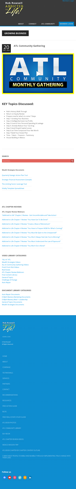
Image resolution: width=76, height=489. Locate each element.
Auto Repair (6, 282)
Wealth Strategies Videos (11, 262)
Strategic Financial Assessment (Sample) (17, 180)
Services (5, 378)
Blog (4, 411)
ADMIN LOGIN (6, 337)
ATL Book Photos (9, 423)
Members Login (66, 24)
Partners (6, 384)
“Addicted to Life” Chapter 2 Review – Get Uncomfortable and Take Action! (29, 215)
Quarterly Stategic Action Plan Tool (15, 175)
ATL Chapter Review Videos (13, 439)
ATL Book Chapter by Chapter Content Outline (21, 450)
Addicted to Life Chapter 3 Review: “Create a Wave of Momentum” (26, 224)
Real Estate (6, 270)
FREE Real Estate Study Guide (14, 417)
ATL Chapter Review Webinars (13, 272)
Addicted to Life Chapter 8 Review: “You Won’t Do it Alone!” (23, 246)
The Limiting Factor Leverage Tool (14, 184)
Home (4, 356)
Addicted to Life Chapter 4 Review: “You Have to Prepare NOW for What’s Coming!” (32, 228)
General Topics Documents (12, 302)
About (21, 24)
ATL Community (48, 24)
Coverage (6, 367)
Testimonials (7, 373)
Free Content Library (9, 275)
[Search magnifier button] (72, 160)
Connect (32, 24)
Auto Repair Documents (11, 294)
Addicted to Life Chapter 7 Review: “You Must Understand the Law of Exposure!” (31, 241)
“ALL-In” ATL (6, 259)
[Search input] (36, 161)
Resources (6, 400)
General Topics (7, 277)
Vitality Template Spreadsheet (13, 188)
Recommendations (10, 395)
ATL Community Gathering (29, 45)
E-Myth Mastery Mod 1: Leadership (15, 299)
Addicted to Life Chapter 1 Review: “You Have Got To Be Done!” (25, 220)
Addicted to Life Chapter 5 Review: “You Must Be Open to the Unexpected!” (29, 233)
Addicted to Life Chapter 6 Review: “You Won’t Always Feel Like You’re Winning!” (31, 237)
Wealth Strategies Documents (13, 305)
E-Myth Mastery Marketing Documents (16, 297)
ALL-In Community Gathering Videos (15, 265)
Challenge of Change (9, 280)
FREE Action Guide (9, 406)
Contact (5, 389)
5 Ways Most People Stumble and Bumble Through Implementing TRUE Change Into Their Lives (36, 457)
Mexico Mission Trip (10, 445)
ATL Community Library (11, 428)
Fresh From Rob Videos (10, 267)
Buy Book (6, 434)
